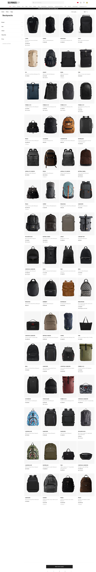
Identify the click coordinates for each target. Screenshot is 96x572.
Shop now (56, 8)
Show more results (59, 566)
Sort (86, 12)
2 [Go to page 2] (59, 571)
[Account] (81, 2)
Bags (12, 11)
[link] (33, 41)
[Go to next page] (71, 571)
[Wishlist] (84, 2)
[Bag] (87, 2)
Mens (7, 11)
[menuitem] (10, 6)
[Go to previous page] (47, 571)
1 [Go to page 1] (53, 571)
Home (3, 11)
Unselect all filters (7, 43)
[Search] (33, 2)
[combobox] (49, 2)
